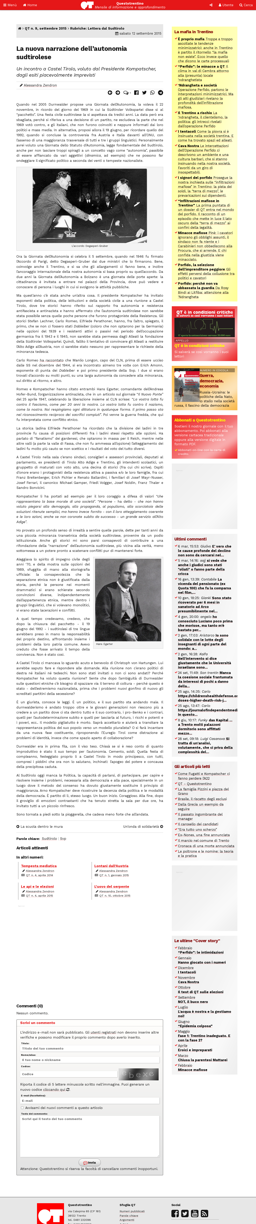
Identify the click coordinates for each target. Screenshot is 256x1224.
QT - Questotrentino (195, 784)
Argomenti (127, 1220)
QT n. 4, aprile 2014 (39, 875)
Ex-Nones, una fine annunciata (204, 835)
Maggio (204, 1035)
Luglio (204, 1011)
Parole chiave (129, 1215)
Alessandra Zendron (40, 85)
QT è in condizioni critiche (199, 345)
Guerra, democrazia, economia (212, 380)
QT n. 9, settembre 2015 (46, 28)
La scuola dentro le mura (39, 827)
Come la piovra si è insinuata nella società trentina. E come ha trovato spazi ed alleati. (206, 135)
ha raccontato (52, 360)
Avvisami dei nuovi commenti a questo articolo (62, 1108)
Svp (63, 839)
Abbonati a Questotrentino (200, 420)
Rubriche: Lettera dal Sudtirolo (97, 28)
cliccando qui (56, 1090)
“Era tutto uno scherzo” (197, 830)
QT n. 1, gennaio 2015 (114, 875)
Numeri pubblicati (132, 1211)
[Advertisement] (89, 952)
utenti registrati (103, 1032)
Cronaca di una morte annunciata (206, 846)
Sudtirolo (49, 839)
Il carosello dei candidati (198, 824)
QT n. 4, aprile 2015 (39, 895)
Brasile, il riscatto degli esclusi (202, 799)
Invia (89, 1163)
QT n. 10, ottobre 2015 (114, 895)
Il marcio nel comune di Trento (203, 841)
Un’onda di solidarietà (143, 827)
